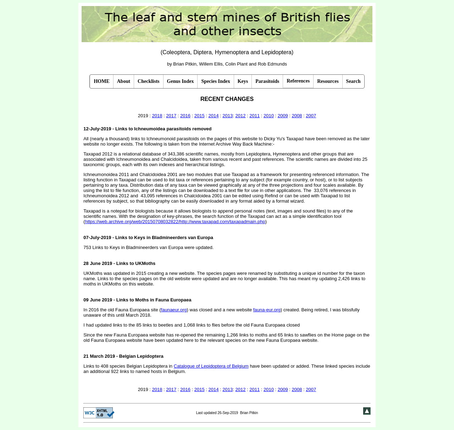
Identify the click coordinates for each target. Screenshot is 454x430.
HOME (101, 81)
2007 (311, 115)
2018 (157, 115)
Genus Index (180, 81)
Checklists (148, 81)
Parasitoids (267, 81)
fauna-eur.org (267, 309)
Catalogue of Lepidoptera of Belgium (211, 366)
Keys (243, 81)
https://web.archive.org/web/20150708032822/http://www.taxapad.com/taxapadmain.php (175, 221)
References (298, 81)
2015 (199, 115)
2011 (254, 115)
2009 (283, 115)
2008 (297, 115)
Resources (327, 81)
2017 (171, 115)
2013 (227, 115)
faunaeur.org (174, 309)
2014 (214, 115)
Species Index (215, 81)
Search (353, 81)
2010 (269, 115)
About (123, 81)
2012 (240, 115)
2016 (185, 115)
